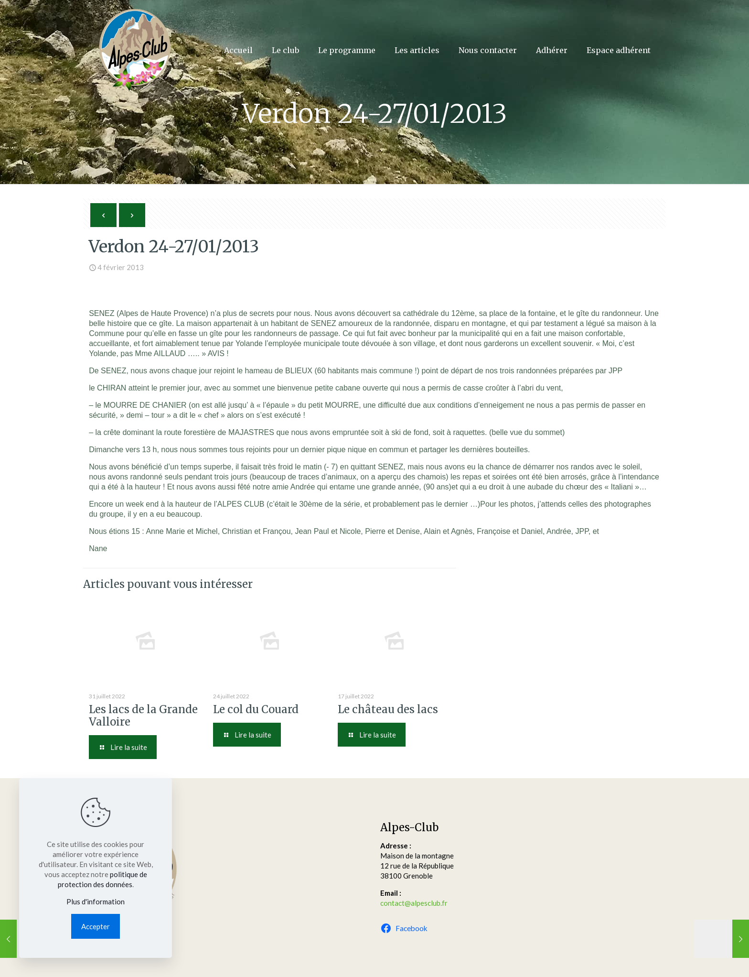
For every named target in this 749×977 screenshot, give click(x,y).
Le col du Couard (256, 709)
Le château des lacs (388, 709)
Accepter (95, 926)
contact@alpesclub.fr (414, 903)
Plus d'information (95, 901)
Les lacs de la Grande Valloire (143, 715)
